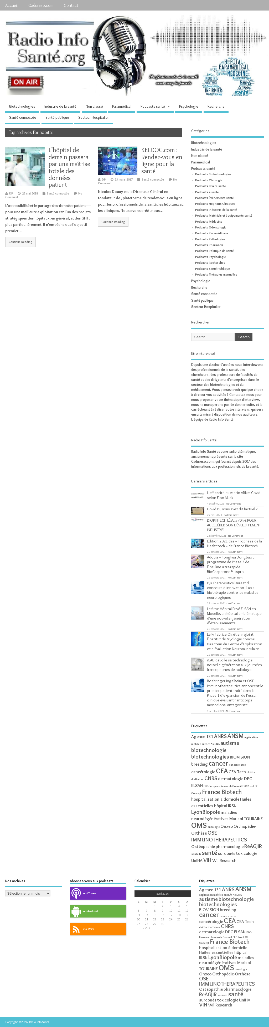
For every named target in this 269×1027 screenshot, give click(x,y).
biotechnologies (210, 756)
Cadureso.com (40, 5)
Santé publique (57, 117)
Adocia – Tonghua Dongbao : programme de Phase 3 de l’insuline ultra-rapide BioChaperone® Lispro (230, 564)
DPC (248, 778)
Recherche (216, 106)
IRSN (232, 805)
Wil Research (224, 860)
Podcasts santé (153, 106)
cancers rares (237, 764)
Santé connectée (22, 117)
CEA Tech (237, 771)
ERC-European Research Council (223, 786)
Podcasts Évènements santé (214, 198)
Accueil (11, 5)
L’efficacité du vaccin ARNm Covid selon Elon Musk (233, 495)
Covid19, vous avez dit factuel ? (232, 508)
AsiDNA (215, 744)
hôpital (220, 805)
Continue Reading (20, 242)
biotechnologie (208, 750)
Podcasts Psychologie (210, 257)
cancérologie (203, 771)
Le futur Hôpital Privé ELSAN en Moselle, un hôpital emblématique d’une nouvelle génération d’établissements (234, 616)
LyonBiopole (205, 812)
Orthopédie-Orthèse (231, 973)
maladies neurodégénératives (226, 960)
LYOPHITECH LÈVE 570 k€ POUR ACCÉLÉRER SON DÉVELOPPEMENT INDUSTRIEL (234, 525)
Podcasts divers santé (210, 186)
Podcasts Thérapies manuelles (216, 274)
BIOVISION (240, 757)
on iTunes (83, 893)
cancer (218, 763)
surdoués (226, 853)
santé (209, 852)
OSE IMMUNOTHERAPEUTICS (219, 835)
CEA (222, 770)
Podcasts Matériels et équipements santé (223, 215)
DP (11, 193)
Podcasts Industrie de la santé (216, 210)
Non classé (94, 106)
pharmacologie (230, 846)
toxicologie (246, 853)
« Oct (146, 928)
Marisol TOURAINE (246, 818)
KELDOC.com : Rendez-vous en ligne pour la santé (161, 160)
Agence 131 (202, 736)
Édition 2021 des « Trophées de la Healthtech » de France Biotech (234, 543)
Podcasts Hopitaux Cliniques (215, 204)
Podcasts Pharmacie (209, 245)
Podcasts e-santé (207, 192)
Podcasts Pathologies (210, 239)
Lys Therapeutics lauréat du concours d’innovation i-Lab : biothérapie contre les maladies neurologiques (232, 590)
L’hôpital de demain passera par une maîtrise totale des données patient (69, 167)
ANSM (235, 736)
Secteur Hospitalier (93, 117)
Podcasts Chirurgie (208, 180)
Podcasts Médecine (208, 221)
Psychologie (188, 106)
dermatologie (230, 778)
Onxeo (226, 826)
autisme (229, 743)
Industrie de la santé (60, 106)
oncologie (214, 827)
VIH (207, 860)
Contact (71, 5)
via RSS (82, 929)
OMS (199, 825)
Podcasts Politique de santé (214, 251)
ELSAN (197, 785)
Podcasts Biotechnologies (213, 174)
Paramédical (121, 106)
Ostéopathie (203, 846)
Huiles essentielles (216, 952)
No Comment (233, 503)
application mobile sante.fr (215, 894)
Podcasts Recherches (210, 263)
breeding (199, 764)
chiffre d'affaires (209, 927)
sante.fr (196, 854)
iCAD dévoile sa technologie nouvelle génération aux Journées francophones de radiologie (234, 664)
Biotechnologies (22, 106)
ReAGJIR (253, 846)
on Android (84, 911)
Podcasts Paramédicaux (211, 233)
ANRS (220, 736)
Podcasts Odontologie (210, 227)
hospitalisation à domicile (215, 799)
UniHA (197, 860)
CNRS (210, 778)
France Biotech (222, 792)
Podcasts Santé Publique (212, 269)
